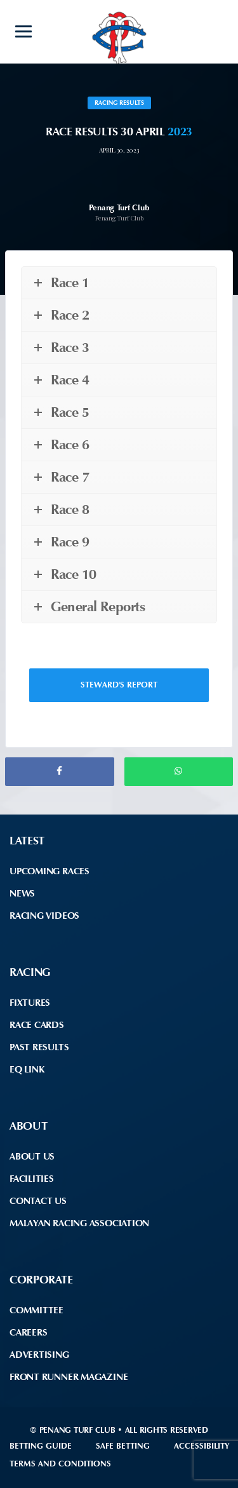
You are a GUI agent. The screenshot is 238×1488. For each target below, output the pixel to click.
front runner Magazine (69, 1377)
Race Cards (37, 1025)
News (22, 893)
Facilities (32, 1178)
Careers (28, 1332)
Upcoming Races (49, 871)
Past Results (39, 1047)
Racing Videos (44, 915)
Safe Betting (123, 1445)
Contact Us (38, 1201)
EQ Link (27, 1069)
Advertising (39, 1354)
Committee (36, 1310)
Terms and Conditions (60, 1463)
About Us (32, 1156)
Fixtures (30, 1002)
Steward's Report (119, 684)
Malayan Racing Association (79, 1223)
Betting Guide (41, 1445)
